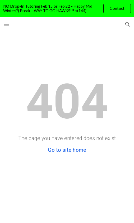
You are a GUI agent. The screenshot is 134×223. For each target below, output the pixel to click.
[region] (67, 8)
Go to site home (67, 150)
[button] (6, 24)
